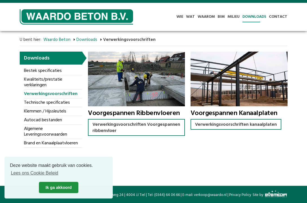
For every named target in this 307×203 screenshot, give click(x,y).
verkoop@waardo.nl (210, 195)
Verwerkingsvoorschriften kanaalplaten (236, 124)
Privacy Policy (240, 195)
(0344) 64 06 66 (167, 195)
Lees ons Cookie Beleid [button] (34, 173)
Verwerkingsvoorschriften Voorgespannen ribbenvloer (136, 127)
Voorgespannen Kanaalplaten (234, 113)
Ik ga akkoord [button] (59, 187)
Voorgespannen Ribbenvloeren (134, 113)
